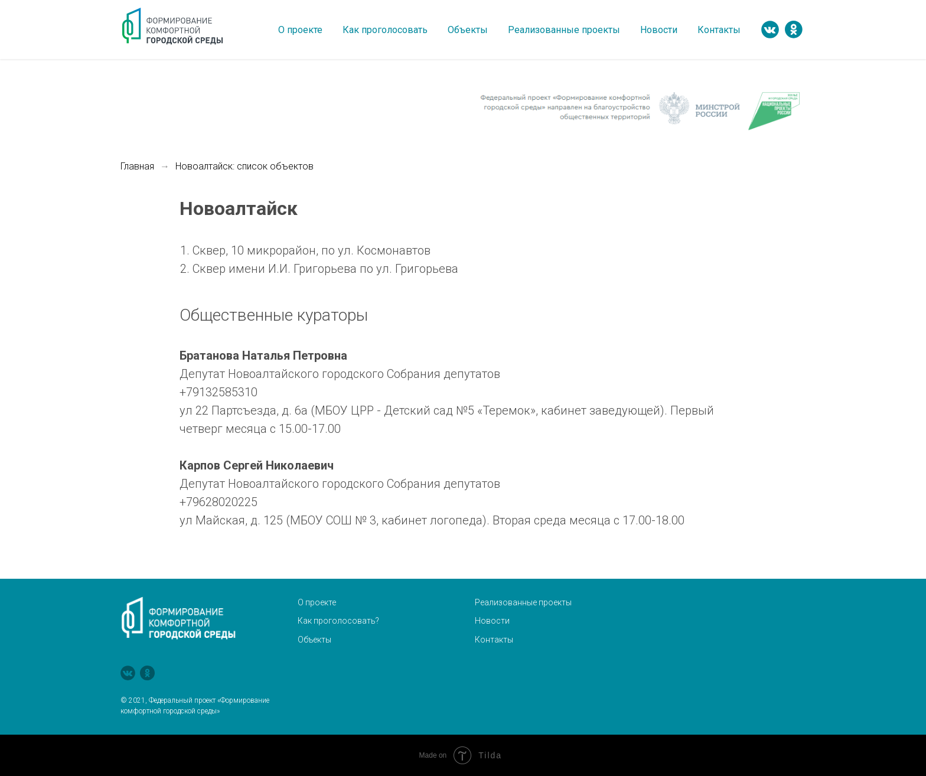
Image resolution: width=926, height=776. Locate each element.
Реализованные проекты (564, 29)
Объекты (468, 29)
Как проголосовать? (338, 620)
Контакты (719, 29)
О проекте (300, 29)
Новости (658, 29)
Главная (137, 166)
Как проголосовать (385, 29)
